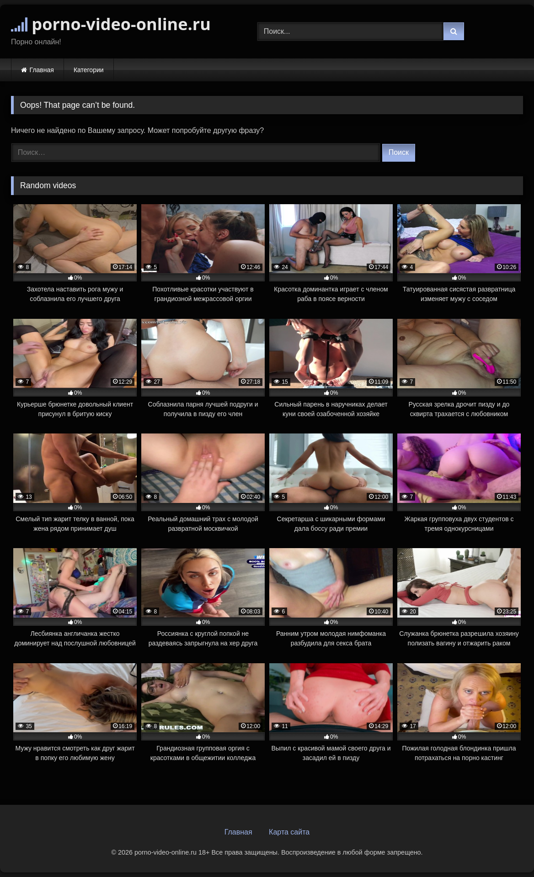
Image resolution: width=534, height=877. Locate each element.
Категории (89, 70)
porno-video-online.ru (111, 24)
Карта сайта (289, 832)
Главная (42, 70)
